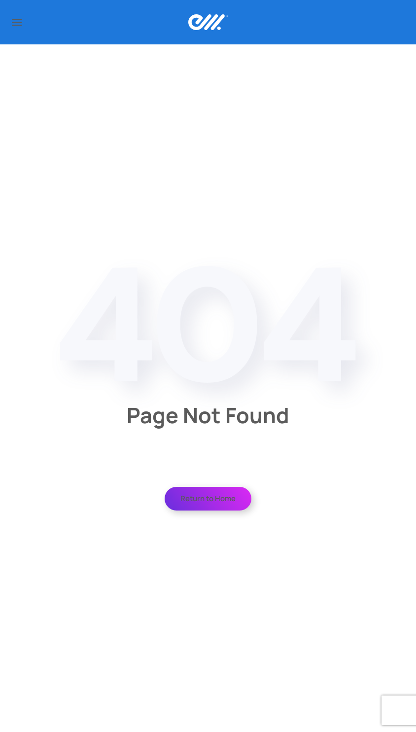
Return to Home (208, 498)
